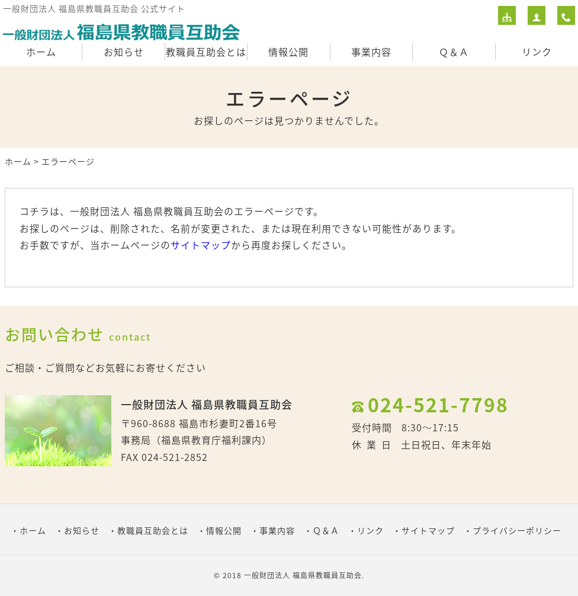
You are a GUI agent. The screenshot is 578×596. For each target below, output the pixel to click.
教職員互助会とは (206, 51)
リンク (537, 51)
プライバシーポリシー (517, 530)
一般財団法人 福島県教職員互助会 (303, 575)
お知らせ (124, 51)
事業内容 (371, 51)
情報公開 (288, 51)
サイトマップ (201, 245)
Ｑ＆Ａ (454, 51)
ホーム (41, 51)
